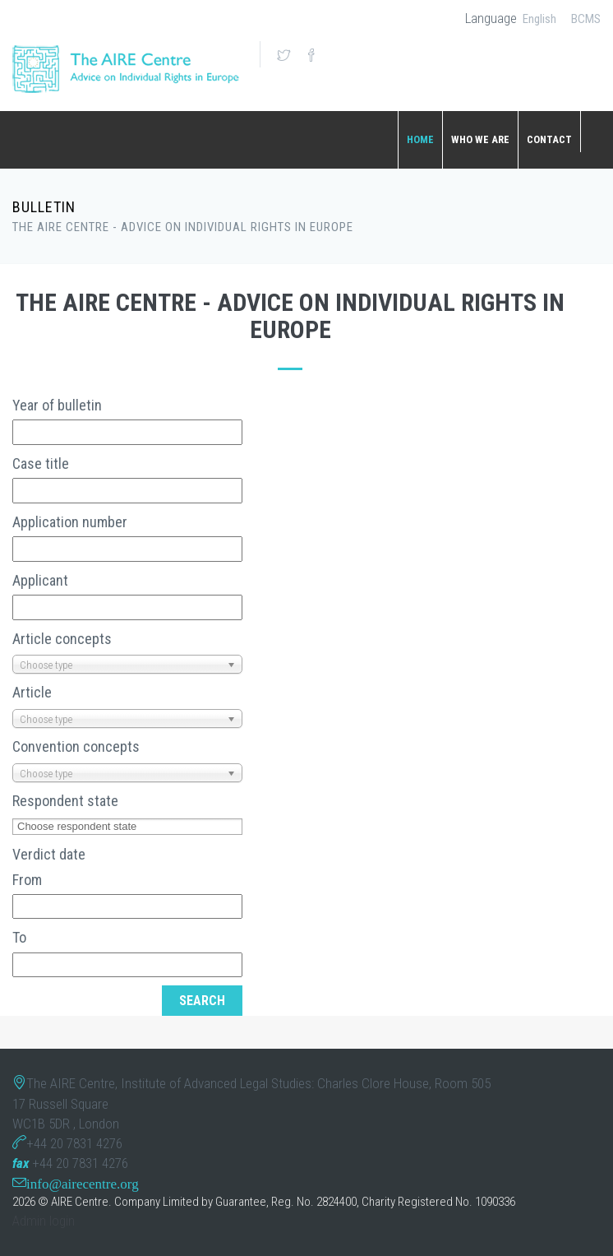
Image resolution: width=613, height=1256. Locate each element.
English (539, 19)
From (27, 879)
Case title (40, 463)
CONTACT (549, 139)
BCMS (586, 19)
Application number (69, 522)
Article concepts (62, 638)
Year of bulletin (57, 405)
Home (420, 139)
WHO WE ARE (480, 139)
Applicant (40, 580)
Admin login (43, 1220)
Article (32, 692)
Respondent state (65, 800)
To (19, 937)
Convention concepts (76, 746)
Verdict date (48, 854)
